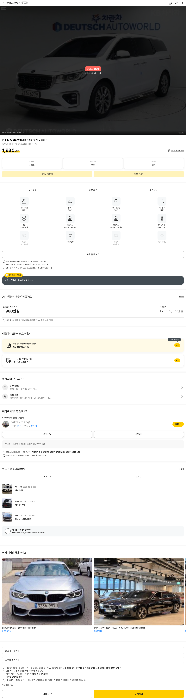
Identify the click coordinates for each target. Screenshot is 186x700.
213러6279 (17, 3)
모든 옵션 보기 (93, 254)
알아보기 (93, 345)
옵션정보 (32, 190)
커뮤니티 (48, 476)
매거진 (138, 476)
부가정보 (153, 190)
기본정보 (93, 190)
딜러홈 (177, 424)
